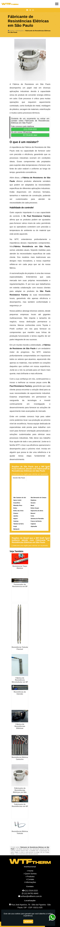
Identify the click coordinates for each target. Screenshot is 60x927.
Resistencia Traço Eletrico (20, 567)
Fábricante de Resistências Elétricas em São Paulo (20, 791)
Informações (30, 882)
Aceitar (28, 921)
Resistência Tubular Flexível (20, 648)
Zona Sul (36, 483)
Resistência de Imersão (20, 693)
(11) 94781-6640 (31, 893)
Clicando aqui (30, 135)
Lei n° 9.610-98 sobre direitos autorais (27, 854)
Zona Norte (16, 483)
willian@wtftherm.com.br (31, 896)
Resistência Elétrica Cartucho (20, 758)
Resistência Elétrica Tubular (20, 832)
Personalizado (17, 493)
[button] (56, 4)
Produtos (31, 876)
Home (30, 871)
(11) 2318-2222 (30, 129)
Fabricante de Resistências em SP (20, 805)
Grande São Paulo (19, 478)
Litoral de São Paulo (29, 488)
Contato (30, 879)
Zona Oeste (26, 483)
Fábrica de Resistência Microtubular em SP (20, 680)
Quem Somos (31, 874)
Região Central (33, 478)
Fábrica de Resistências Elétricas (20, 726)
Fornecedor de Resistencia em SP (19, 585)
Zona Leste (16, 488)
